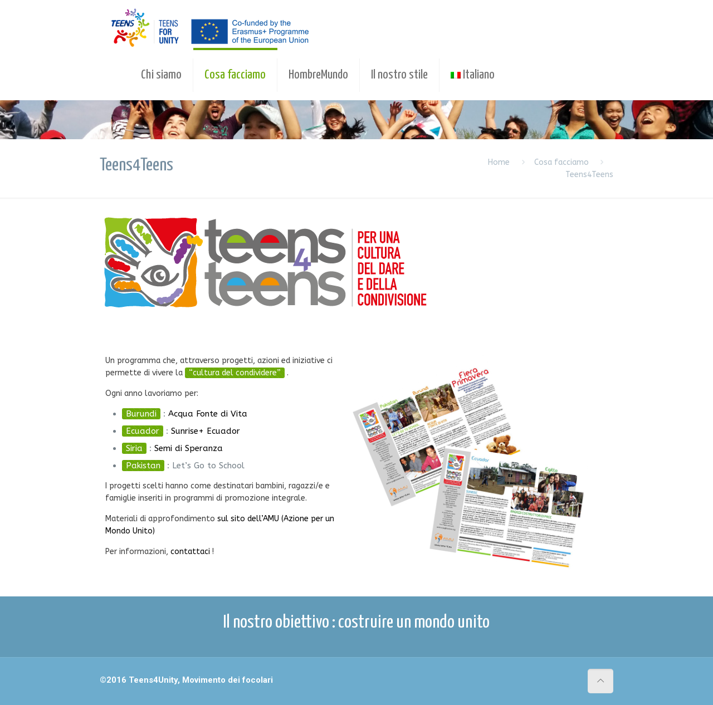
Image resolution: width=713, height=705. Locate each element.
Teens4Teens (589, 174)
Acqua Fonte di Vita (207, 414)
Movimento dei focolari (227, 680)
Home (499, 162)
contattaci (190, 551)
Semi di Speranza (188, 448)
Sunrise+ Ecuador (205, 431)
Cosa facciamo (561, 162)
